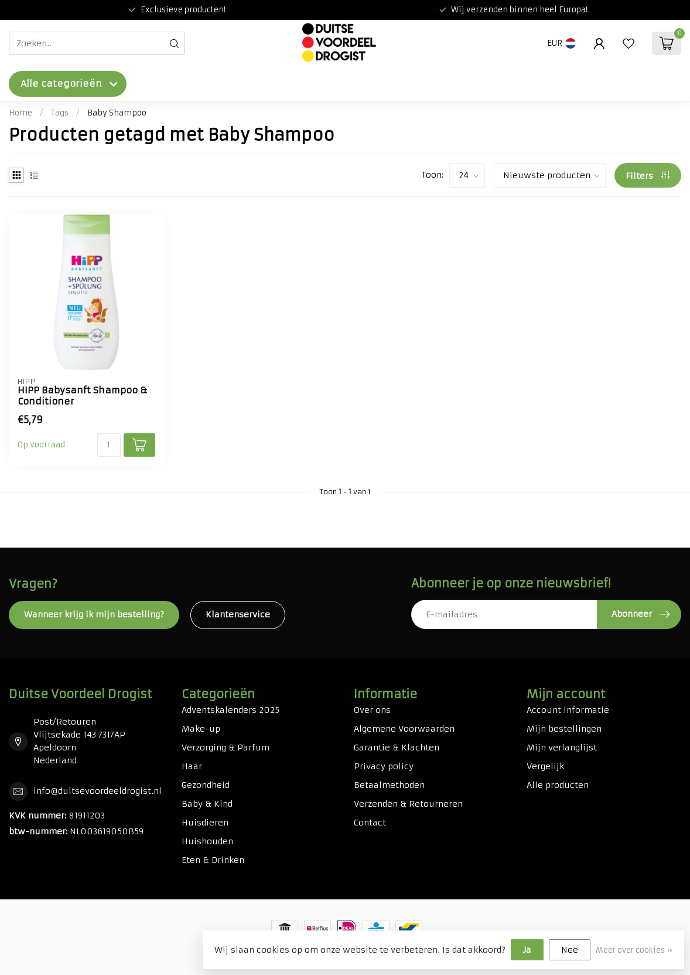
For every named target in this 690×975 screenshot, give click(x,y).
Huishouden (207, 841)
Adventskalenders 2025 (230, 710)
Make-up (201, 728)
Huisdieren (205, 822)
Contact (370, 822)
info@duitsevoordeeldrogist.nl (97, 791)
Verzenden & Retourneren (408, 804)
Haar (192, 766)
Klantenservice (238, 614)
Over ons (372, 710)
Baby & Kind (207, 804)
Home (20, 113)
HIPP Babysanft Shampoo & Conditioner (83, 395)
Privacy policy (384, 766)
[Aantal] (109, 445)
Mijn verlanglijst (562, 747)
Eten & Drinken (213, 860)
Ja (527, 950)
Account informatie (568, 710)
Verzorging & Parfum (225, 747)
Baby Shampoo (116, 113)
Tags (60, 113)
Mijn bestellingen (564, 728)
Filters (647, 176)
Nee (569, 950)
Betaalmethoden (389, 785)
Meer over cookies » (634, 950)
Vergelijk (545, 766)
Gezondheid (206, 785)
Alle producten (558, 785)
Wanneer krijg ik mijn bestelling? (94, 614)
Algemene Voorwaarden (404, 728)
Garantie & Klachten (396, 747)
